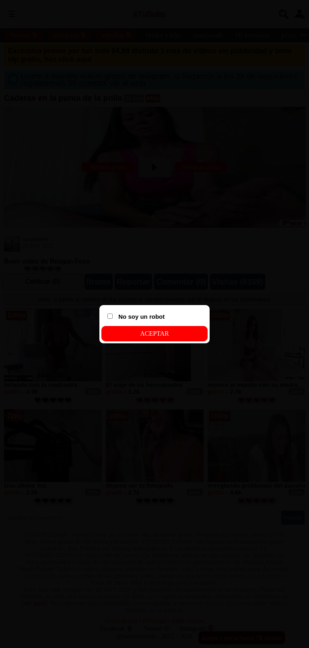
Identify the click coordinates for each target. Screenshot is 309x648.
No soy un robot (136, 316)
